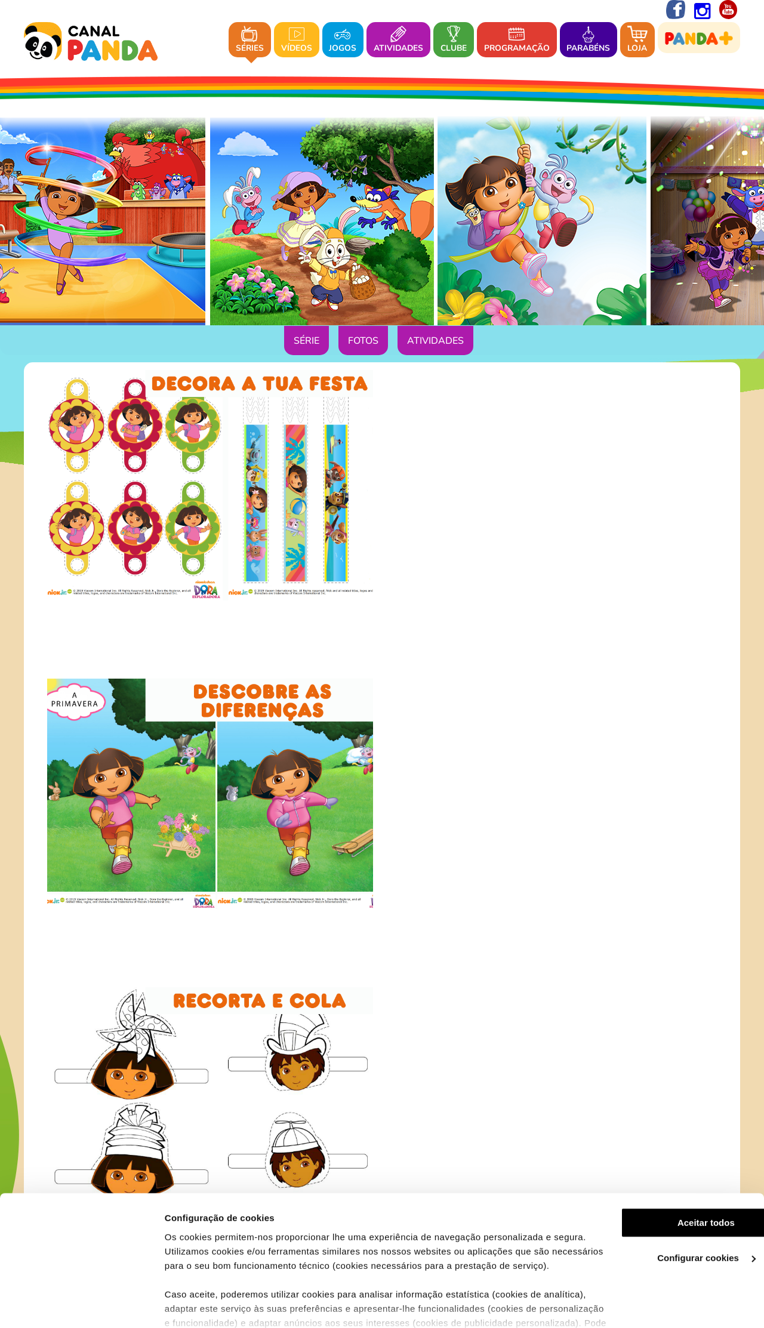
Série (306, 341)
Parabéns (588, 40)
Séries (250, 40)
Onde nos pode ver (410, 1098)
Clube (453, 40)
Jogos (342, 40)
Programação (517, 40)
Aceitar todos (664, 1159)
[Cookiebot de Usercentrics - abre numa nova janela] (77, 1305)
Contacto (477, 1098)
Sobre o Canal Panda (314, 1098)
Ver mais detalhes (194, 1304)
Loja (637, 40)
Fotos (363, 341)
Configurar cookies (664, 1194)
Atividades (398, 40)
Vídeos (296, 40)
